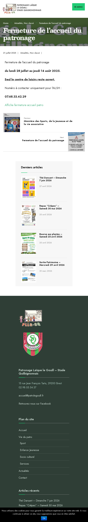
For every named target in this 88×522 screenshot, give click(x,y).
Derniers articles (32, 167)
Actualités (18, 23)
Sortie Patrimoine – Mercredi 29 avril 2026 (52, 264)
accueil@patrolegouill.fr (31, 395)
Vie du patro (25, 437)
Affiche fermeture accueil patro (24, 105)
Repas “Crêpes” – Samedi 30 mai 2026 (50, 207)
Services (24, 464)
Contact (23, 478)
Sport (23, 443)
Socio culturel (27, 457)
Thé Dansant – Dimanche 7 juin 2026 (52, 179)
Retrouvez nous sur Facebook (35, 403)
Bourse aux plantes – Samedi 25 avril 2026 (50, 235)
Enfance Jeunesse (29, 450)
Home (5, 23)
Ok (44, 518)
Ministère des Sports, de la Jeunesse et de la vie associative (48, 121)
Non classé (29, 23)
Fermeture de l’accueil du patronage (43, 139)
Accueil (23, 430)
